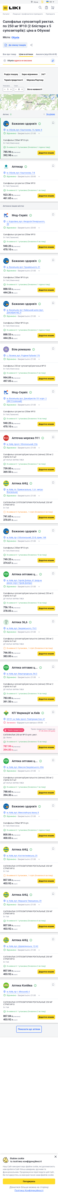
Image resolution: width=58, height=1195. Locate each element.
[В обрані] (53, 123)
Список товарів (46, 7)
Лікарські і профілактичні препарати (28, 14)
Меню (5, 8)
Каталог (6, 14)
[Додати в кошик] (46, 153)
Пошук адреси (4, 60)
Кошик (52, 7)
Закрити (55, 1156)
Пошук (40, 7)
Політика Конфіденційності (29, 1190)
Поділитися (31, 45)
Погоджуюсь (29, 1181)
